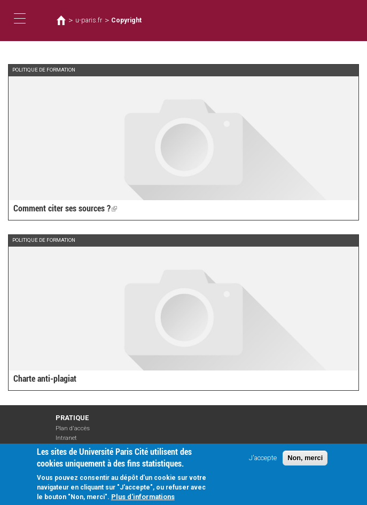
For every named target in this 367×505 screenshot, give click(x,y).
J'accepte (263, 462)
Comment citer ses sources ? (65, 208)
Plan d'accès (73, 428)
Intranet (66, 438)
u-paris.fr (88, 20)
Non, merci (305, 462)
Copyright (126, 20)
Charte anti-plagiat (44, 379)
